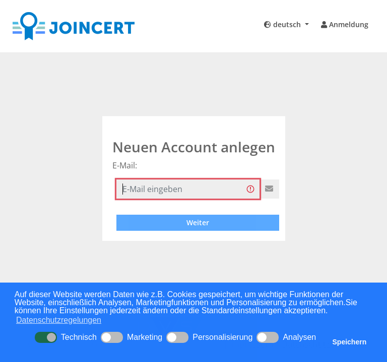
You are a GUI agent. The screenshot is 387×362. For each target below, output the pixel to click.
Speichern (350, 342)
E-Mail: (124, 165)
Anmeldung (344, 24)
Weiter (197, 222)
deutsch (283, 24)
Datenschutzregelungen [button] (58, 320)
